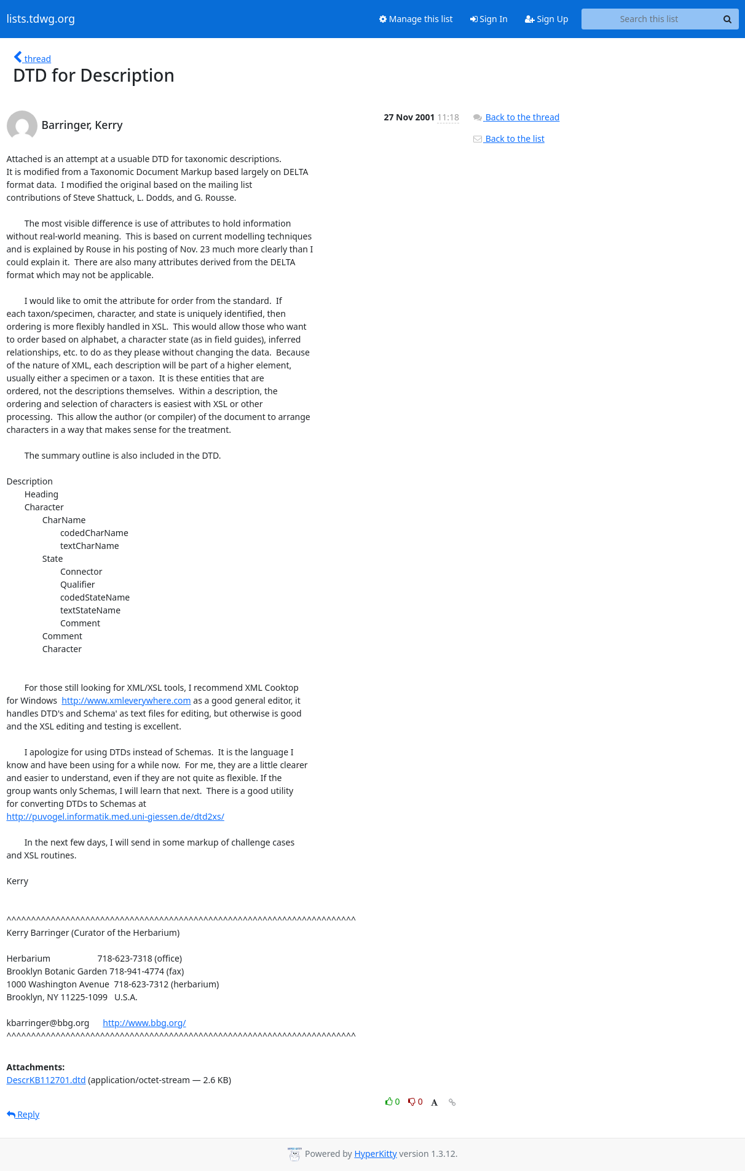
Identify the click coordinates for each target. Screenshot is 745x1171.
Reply (23, 1114)
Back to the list (508, 138)
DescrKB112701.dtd (46, 1080)
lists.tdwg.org (41, 19)
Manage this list (416, 19)
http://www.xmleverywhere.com (126, 700)
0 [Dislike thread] (415, 1101)
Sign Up (547, 19)
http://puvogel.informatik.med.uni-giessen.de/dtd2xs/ (115, 816)
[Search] (728, 19)
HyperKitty (375, 1153)
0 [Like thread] (393, 1101)
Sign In (489, 19)
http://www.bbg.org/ (144, 1023)
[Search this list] (649, 19)
